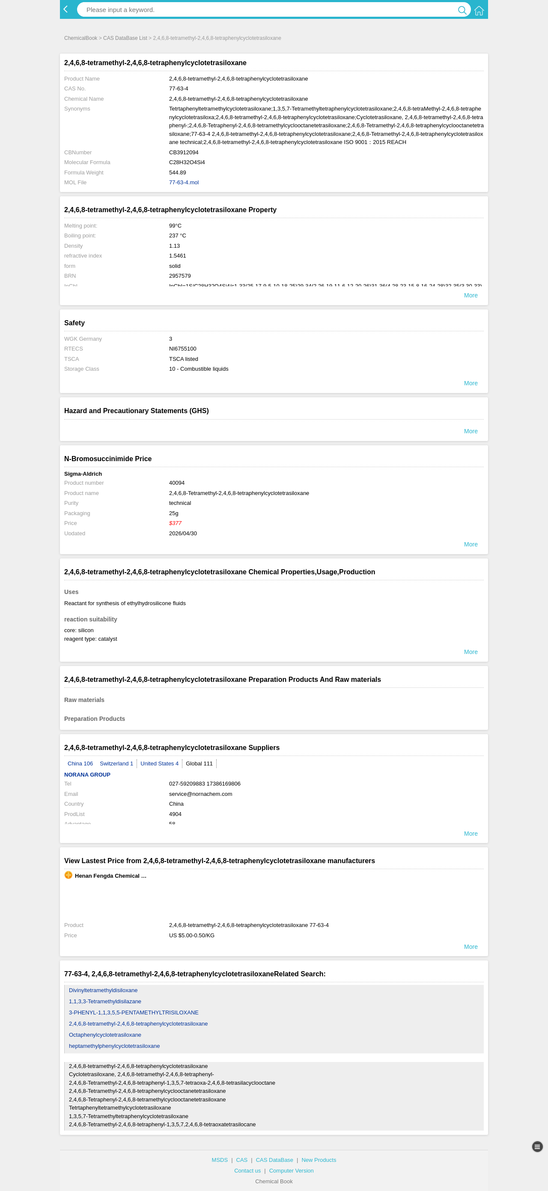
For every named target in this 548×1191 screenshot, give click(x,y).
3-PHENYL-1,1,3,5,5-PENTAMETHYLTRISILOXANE (134, 1012)
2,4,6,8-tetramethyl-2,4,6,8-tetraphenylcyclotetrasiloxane (138, 1023)
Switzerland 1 (116, 763)
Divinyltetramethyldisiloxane (103, 990)
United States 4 (159, 763)
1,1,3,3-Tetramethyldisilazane (105, 1001)
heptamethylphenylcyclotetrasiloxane (114, 1046)
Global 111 (199, 763)
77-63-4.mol (184, 182)
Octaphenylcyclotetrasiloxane (105, 1035)
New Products (318, 1160)
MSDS (220, 1160)
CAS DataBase (274, 1160)
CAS (242, 1160)
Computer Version (291, 1170)
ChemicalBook (80, 38)
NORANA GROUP (87, 774)
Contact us (247, 1170)
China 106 (80, 763)
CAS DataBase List (125, 38)
